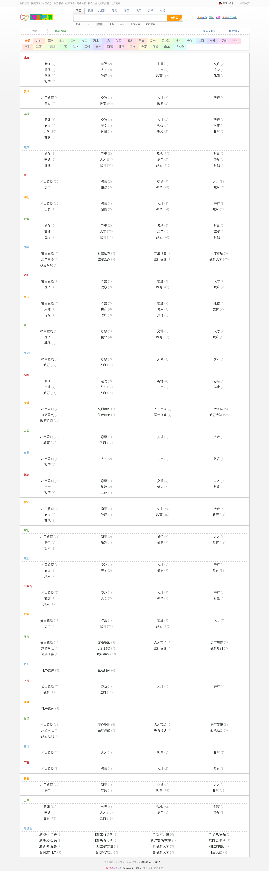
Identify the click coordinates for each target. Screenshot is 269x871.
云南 (98, 46)
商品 (127, 11)
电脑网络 (70, 3)
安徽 (190, 40)
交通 (219, 64)
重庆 (141, 40)
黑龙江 (166, 40)
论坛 (49, 315)
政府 (49, 82)
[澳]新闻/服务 (49, 846)
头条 (111, 24)
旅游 (219, 70)
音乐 (151, 11)
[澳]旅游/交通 (106, 846)
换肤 (231, 3)
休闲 (219, 76)
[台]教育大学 (163, 852)
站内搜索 (150, 24)
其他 (219, 165)
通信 (49, 70)
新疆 (155, 46)
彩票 (162, 64)
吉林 (212, 40)
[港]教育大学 (106, 840)
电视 (106, 64)
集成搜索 (135, 24)
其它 (49, 137)
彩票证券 (106, 253)
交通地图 (162, 253)
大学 (49, 131)
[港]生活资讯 (219, 840)
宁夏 (144, 46)
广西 (64, 46)
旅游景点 (106, 259)
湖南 (178, 40)
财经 (162, 131)
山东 (167, 46)
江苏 (73, 40)
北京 (39, 40)
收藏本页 (245, 3)
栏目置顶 (50, 98)
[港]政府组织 (163, 834)
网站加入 (234, 31)
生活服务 (58, 3)
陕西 (118, 40)
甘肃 (121, 46)
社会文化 (92, 3)
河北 (27, 46)
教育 (162, 76)
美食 (49, 104)
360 (78, 24)
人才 (106, 70)
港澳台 (180, 46)
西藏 (110, 46)
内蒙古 (52, 46)
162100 (110, 867)
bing (88, 24)
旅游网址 (50, 648)
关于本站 (108, 862)
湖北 (96, 40)
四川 (130, 40)
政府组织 (49, 265)
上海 (61, 40)
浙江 (84, 40)
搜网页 (174, 17)
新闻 (49, 64)
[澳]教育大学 (163, 846)
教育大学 (219, 259)
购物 (49, 76)
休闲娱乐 (47, 3)
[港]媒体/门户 (49, 834)
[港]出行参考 (106, 834)
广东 (107, 40)
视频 (91, 11)
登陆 (225, 3)
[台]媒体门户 (50, 852)
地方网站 (115, 3)
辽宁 (153, 40)
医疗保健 (162, 259)
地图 (139, 11)
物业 (106, 337)
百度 (122, 24)
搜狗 (99, 24)
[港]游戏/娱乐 (218, 834)
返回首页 (148, 867)
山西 (201, 40)
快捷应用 (35, 3)
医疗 (49, 237)
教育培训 (219, 648)
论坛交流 (120, 862)
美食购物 (106, 415)
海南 (76, 46)
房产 (162, 70)
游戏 (163, 11)
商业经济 (81, 3)
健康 (106, 76)
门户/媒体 (50, 670)
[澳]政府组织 (219, 846)
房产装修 (50, 259)
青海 (133, 46)
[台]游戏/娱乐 (106, 852)
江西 (39, 46)
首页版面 (24, 3)
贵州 (87, 46)
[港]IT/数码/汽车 (163, 840)
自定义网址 (209, 31)
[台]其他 (219, 852)
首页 (35, 31)
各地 (162, 153)
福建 (224, 40)
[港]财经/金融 (49, 840)
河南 (235, 40)
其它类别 (104, 3)
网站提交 (131, 862)
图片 (115, 11)
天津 (50, 40)
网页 (79, 11)
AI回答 (103, 11)
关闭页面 (158, 867)
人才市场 (219, 253)
